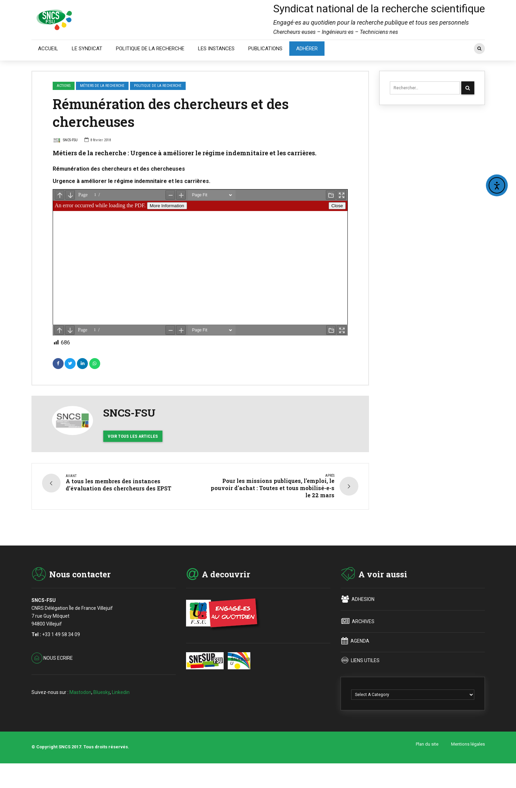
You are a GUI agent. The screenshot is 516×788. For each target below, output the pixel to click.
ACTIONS (63, 85)
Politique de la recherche (158, 85)
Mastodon (80, 712)
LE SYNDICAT (87, 48)
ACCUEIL (48, 48)
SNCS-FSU (65, 141)
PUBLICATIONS (265, 48)
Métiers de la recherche (102, 85)
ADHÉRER (307, 48)
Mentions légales (468, 765)
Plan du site (427, 765)
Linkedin (121, 712)
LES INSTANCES (216, 48)
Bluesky (101, 712)
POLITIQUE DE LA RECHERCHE (150, 48)
